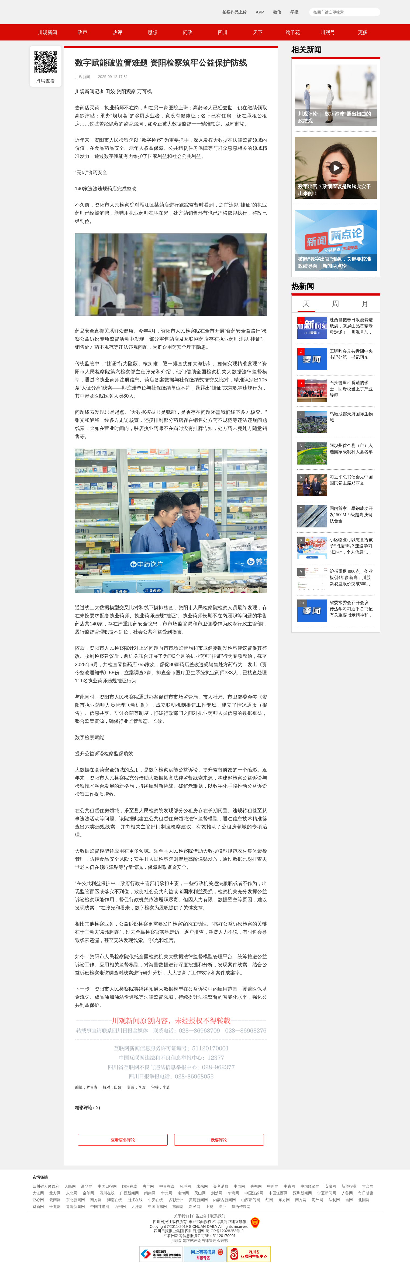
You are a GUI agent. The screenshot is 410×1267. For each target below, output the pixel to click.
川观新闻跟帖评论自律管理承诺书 (199, 1240)
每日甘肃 (365, 1193)
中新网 (272, 1186)
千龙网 (55, 1206)
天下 (258, 32)
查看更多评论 (123, 1140)
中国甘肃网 (99, 1206)
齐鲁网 (347, 1193)
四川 (223, 32)
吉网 (349, 1200)
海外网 (317, 1200)
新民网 (194, 1206)
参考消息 (220, 1186)
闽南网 (150, 1193)
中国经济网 (310, 1186)
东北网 (71, 1193)
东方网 (284, 1200)
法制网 (334, 1200)
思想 (152, 32)
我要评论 (219, 1140)
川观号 (328, 32)
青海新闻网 (75, 1206)
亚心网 (38, 1200)
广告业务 (199, 1216)
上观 (209, 1206)
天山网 (200, 1193)
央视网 (256, 1186)
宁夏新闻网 (326, 1193)
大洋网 (137, 1206)
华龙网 (166, 1193)
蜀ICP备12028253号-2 (224, 1231)
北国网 (364, 1200)
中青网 (289, 1186)
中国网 (239, 1186)
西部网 (120, 1206)
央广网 (148, 1186)
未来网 (202, 1186)
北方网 (55, 1193)
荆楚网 (216, 1193)
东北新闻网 (75, 1200)
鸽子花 (292, 32)
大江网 (38, 1193)
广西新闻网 (129, 1193)
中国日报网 (107, 1186)
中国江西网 (278, 1193)
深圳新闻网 (302, 1193)
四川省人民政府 (46, 1186)
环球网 (185, 1186)
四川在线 (107, 1193)
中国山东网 (157, 1206)
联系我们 (217, 1216)
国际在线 (129, 1186)
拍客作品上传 (234, 12)
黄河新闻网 (198, 1200)
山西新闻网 (250, 1200)
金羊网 (88, 1193)
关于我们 (181, 1216)
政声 (82, 32)
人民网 (70, 1186)
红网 (269, 1200)
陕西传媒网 (241, 1206)
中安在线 (155, 1200)
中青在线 (166, 1186)
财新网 (38, 1206)
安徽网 (330, 1186)
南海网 (183, 1193)
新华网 (86, 1186)
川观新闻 (47, 32)
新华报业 (349, 1186)
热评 (117, 32)
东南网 (178, 1206)
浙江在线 (135, 1200)
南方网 (96, 1200)
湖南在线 (114, 1200)
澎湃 (222, 1206)
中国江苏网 (253, 1193)
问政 (187, 32)
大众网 (367, 1186)
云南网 (55, 1200)
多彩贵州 (176, 1200)
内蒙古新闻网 (224, 1200)
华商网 (233, 1193)
